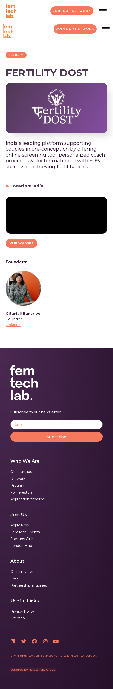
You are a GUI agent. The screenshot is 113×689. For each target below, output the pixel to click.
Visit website (21, 243)
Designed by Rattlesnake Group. (33, 669)
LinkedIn (13, 324)
